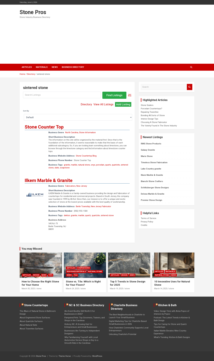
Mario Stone (147, 156)
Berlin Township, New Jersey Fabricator (93, 206)
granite (67, 165)
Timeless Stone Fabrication (154, 162)
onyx (93, 165)
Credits (144, 225)
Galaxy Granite (148, 150)
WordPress (97, 356)
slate (57, 167)
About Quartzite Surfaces (31, 321)
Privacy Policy (147, 221)
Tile (75, 275)
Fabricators (70, 186)
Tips (50, 275)
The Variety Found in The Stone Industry (159, 125)
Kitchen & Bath (167, 305)
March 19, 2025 (116, 288)
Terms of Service (148, 218)
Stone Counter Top (44, 127)
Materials (42, 67)
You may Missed (32, 248)
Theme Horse (65, 356)
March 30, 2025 (28, 288)
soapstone (65, 167)
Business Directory (73, 67)
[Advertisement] (107, 40)
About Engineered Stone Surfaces (35, 317)
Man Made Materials (76, 271)
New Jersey (81, 186)
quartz (108, 165)
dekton (67, 215)
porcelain (100, 165)
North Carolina (71, 132)
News (55, 67)
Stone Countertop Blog (86, 156)
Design (36, 275)
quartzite (116, 165)
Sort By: (26, 111)
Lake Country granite (151, 169)
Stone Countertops (36, 305)
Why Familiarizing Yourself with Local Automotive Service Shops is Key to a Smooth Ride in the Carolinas (81, 340)
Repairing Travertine (149, 112)
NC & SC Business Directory (86, 305)
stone (39, 288)
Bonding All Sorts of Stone (153, 115)
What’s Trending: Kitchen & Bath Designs (172, 337)
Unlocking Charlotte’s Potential (122, 334)
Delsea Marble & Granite (152, 194)
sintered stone (107, 215)
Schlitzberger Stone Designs (155, 187)
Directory (86, 104)
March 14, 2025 (160, 288)
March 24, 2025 (72, 288)
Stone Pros (33, 12)
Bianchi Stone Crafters (152, 181)
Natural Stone (95, 271)
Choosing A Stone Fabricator (154, 122)
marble (74, 165)
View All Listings (103, 104)
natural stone (84, 165)
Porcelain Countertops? (151, 108)
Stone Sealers (147, 105)
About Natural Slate (28, 325)
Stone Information (87, 132)
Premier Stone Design (151, 200)
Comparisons (83, 268)
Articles (27, 67)
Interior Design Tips (149, 119)
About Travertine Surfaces (31, 328)
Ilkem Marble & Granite (48, 180)
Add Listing (123, 104)
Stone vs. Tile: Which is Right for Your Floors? (83, 283)
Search (189, 87)
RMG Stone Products (151, 143)
